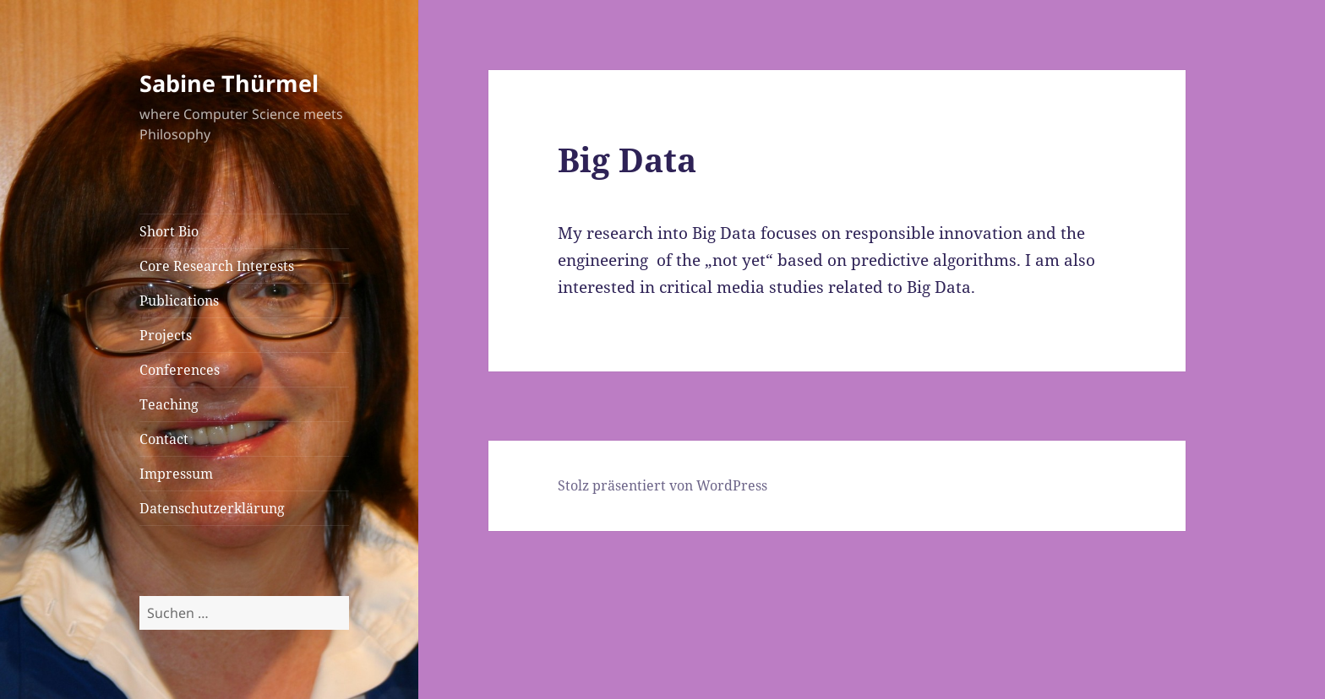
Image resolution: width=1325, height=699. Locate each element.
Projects (165, 335)
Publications (179, 300)
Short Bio (169, 231)
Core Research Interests (216, 266)
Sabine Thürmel (229, 83)
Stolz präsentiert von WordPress (662, 485)
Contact (163, 439)
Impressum (176, 473)
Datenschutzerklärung (212, 508)
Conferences (179, 369)
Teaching (169, 404)
